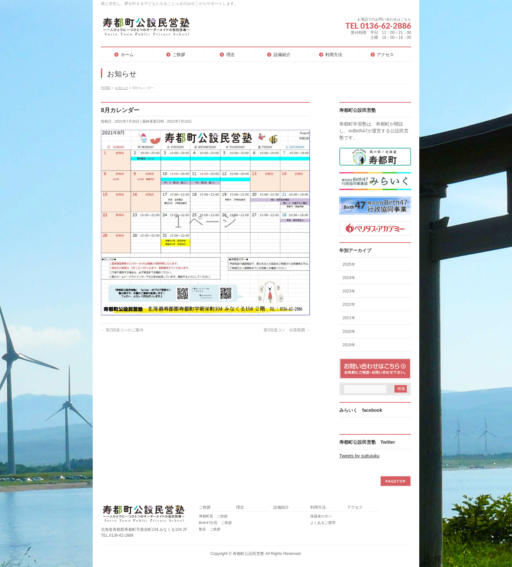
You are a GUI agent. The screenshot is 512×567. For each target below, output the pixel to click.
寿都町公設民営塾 (248, 553)
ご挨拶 (205, 507)
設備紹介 (281, 507)
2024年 (349, 278)
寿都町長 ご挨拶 (213, 516)
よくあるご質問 (322, 523)
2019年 (349, 345)
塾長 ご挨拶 (209, 529)
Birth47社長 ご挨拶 (215, 523)
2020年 (349, 331)
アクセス (355, 507)
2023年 (349, 291)
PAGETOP (395, 481)
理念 (240, 507)
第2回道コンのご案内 (122, 330)
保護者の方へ (321, 516)
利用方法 (318, 507)
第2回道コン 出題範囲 (287, 330)
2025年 (349, 264)
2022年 (349, 304)
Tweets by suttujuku (359, 455)
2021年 (349, 318)
